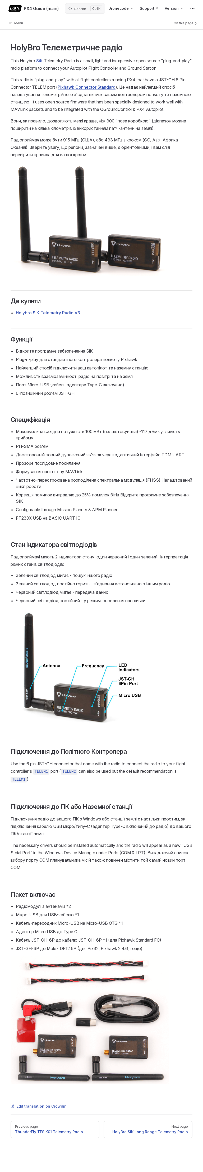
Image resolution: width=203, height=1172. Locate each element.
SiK (39, 60)
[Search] (85, 8)
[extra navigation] (192, 8)
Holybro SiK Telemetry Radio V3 (48, 312)
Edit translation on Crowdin (39, 1106)
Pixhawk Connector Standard (87, 87)
